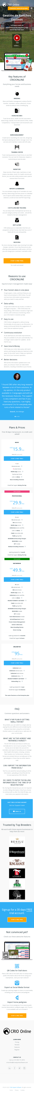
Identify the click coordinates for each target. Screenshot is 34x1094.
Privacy (16, 1090)
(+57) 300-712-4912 (19, 1060)
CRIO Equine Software (15, 1087)
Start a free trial (17, 261)
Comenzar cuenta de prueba (18, 8)
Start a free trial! (17, 458)
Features (17, 1047)
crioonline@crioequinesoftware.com (17, 1062)
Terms (11, 1090)
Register (17, 1050)
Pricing (17, 1042)
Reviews (17, 1045)
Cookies (22, 1090)
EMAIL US (17, 811)
